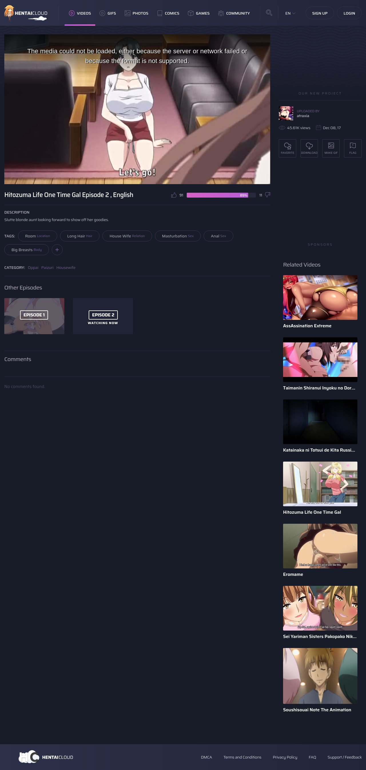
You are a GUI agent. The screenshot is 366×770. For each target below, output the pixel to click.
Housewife (65, 267)
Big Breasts (26, 250)
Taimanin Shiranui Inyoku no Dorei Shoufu (320, 387)
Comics (168, 13)
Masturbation (178, 236)
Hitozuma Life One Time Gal (312, 512)
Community (234, 13)
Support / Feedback (345, 757)
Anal (218, 236)
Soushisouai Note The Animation (317, 709)
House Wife (127, 236)
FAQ (312, 757)
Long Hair (79, 236)
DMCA (206, 757)
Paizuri (47, 267)
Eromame (293, 574)
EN (288, 13)
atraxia (303, 116)
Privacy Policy (285, 757)
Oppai (33, 267)
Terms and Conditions (242, 757)
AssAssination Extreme (307, 325)
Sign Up (320, 13)
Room (37, 236)
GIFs (108, 13)
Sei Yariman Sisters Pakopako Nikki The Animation (320, 636)
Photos (136, 13)
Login (349, 13)
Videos (80, 13)
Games (199, 13)
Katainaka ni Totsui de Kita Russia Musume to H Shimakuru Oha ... (320, 450)
